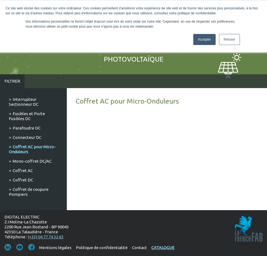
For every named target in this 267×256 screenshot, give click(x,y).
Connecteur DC (27, 137)
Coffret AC (23, 170)
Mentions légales (55, 247)
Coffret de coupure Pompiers (29, 192)
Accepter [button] (204, 39)
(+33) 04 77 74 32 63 (46, 236)
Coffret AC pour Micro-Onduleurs (32, 149)
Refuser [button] (229, 39)
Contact (139, 247)
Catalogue (163, 247)
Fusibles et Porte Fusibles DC (27, 116)
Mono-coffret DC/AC (32, 161)
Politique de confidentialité (102, 247)
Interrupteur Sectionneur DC (23, 102)
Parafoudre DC (27, 128)
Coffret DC (23, 180)
